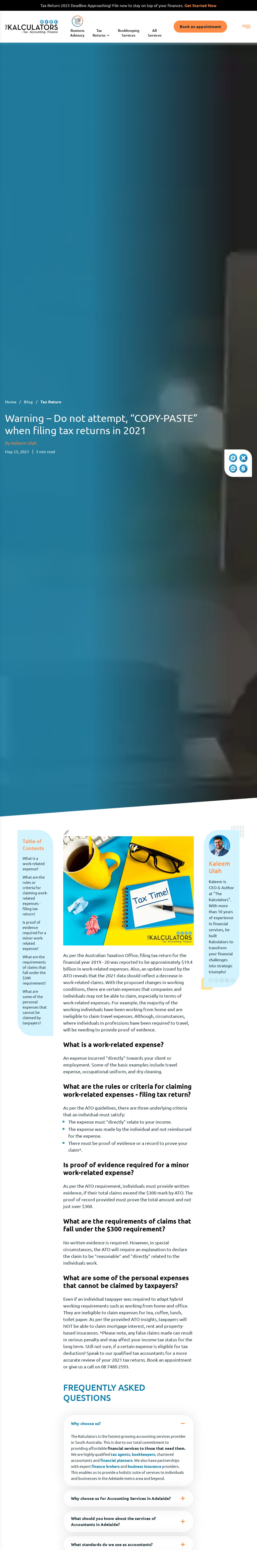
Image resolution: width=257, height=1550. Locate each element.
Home (10, 402)
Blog (28, 402)
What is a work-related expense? (34, 864)
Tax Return (50, 402)
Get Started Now (200, 5)
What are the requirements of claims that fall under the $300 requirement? (34, 970)
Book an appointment (200, 27)
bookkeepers (143, 1454)
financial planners (116, 1460)
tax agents (120, 1454)
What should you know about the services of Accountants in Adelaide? (128, 1521)
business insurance (144, 1466)
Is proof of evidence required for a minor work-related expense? (34, 935)
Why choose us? (128, 1423)
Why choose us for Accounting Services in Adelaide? (128, 1498)
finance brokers (106, 1466)
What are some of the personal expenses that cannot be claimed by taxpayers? (35, 1008)
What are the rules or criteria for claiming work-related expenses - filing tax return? (35, 896)
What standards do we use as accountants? (128, 1544)
